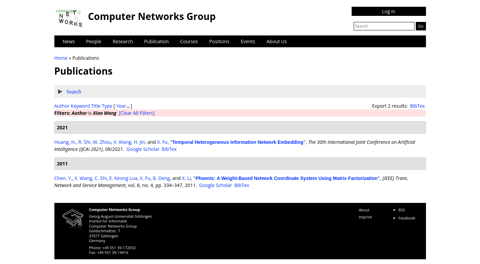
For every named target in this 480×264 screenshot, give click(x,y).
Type (107, 106)
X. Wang (122, 142)
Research (122, 41)
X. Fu (162, 142)
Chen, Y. (63, 178)
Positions (219, 41)
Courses (189, 41)
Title (96, 106)
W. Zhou (102, 142)
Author (62, 106)
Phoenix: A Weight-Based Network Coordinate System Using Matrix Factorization (287, 178)
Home (61, 58)
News (69, 41)
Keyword (80, 106)
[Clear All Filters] (137, 113)
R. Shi (84, 142)
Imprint (365, 216)
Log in (388, 11)
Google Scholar (142, 149)
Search (74, 92)
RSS (402, 209)
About (364, 209)
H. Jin (139, 142)
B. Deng (161, 178)
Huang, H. (65, 142)
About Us (277, 41)
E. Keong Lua (123, 178)
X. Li (186, 178)
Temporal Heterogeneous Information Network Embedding (237, 142)
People (93, 41)
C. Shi (101, 178)
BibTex (417, 106)
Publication (156, 41)
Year (121, 106)
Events (248, 41)
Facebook (407, 217)
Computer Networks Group (152, 16)
